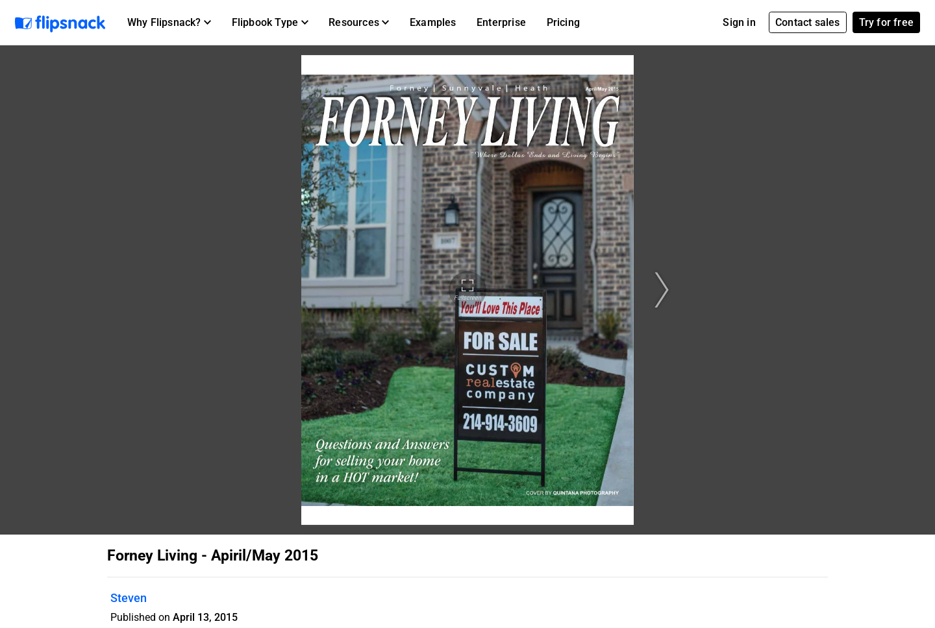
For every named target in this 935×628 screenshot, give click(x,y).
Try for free (886, 22)
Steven (128, 598)
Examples (433, 22)
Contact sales (807, 22)
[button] (169, 23)
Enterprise (501, 22)
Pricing (563, 22)
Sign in (739, 22)
